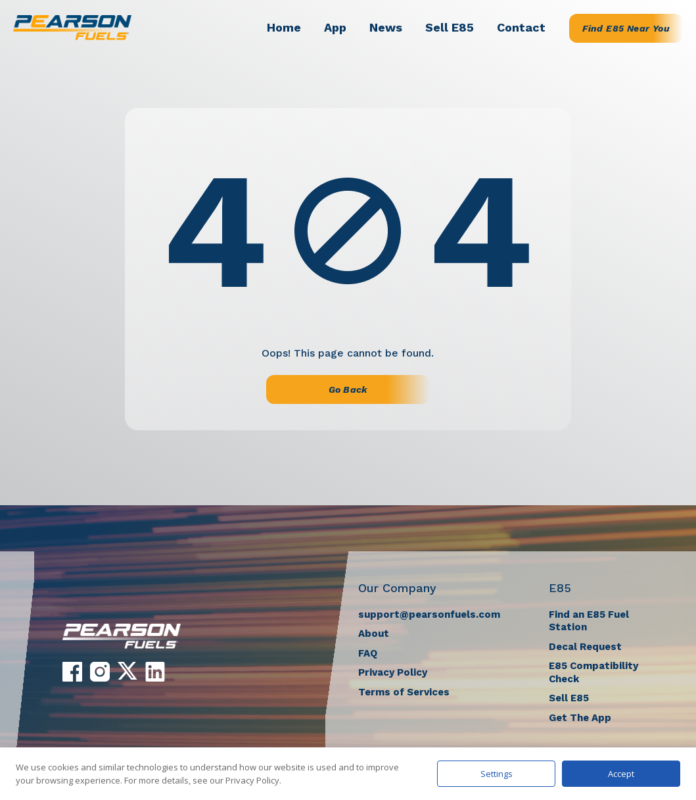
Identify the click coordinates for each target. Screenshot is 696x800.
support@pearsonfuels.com (429, 614)
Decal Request (585, 647)
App (335, 27)
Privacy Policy (392, 672)
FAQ (367, 653)
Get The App (580, 718)
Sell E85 (449, 27)
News (385, 27)
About (373, 633)
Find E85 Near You (626, 28)
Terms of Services (404, 692)
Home (284, 27)
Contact (521, 27)
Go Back (348, 389)
